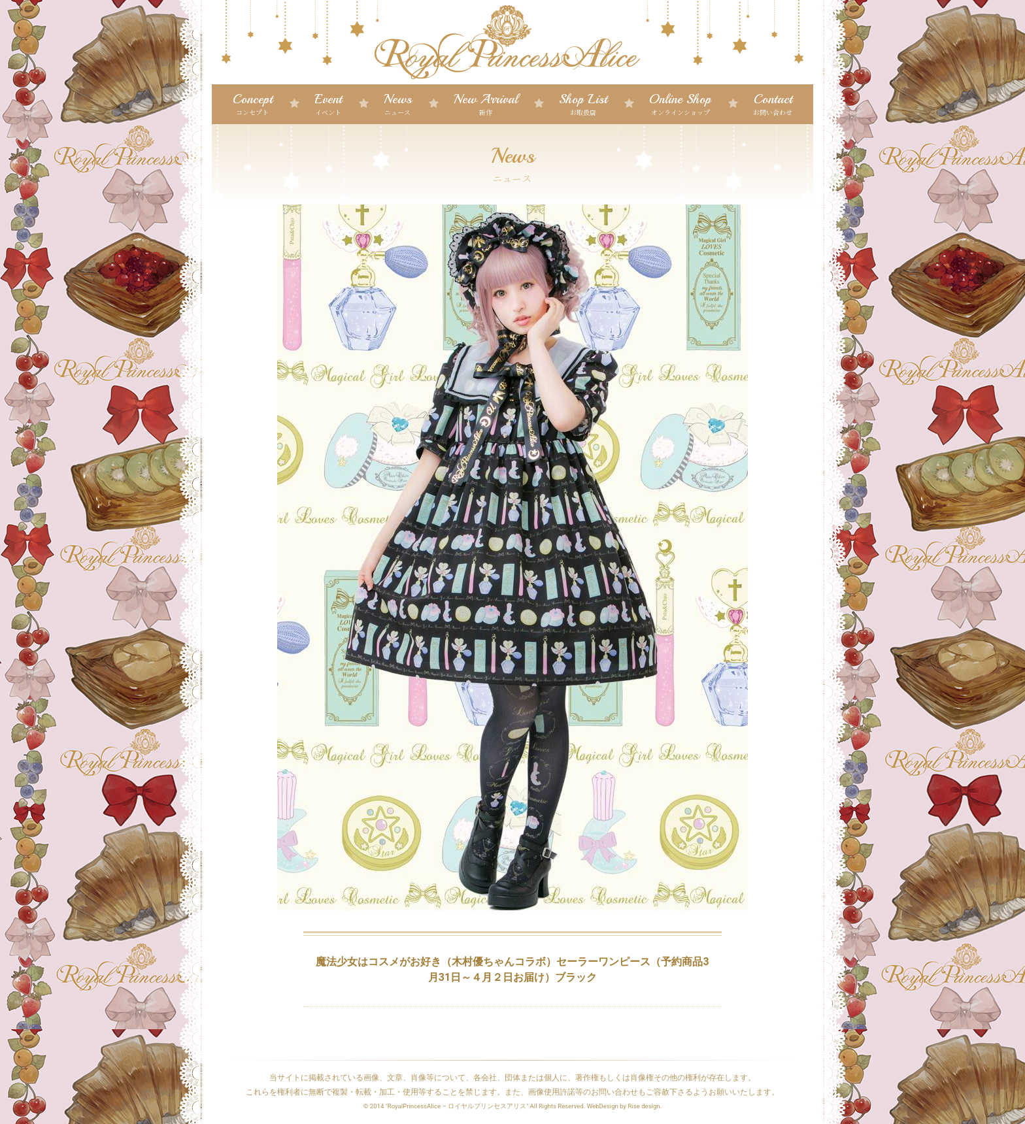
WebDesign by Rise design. (624, 1106)
